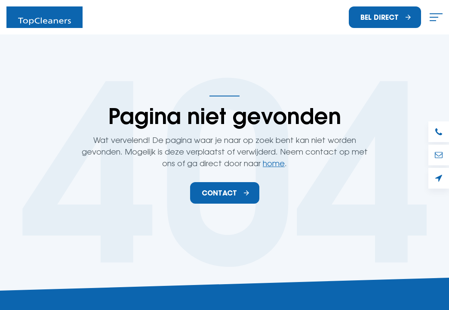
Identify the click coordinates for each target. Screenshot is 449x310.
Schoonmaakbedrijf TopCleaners (44, 17)
